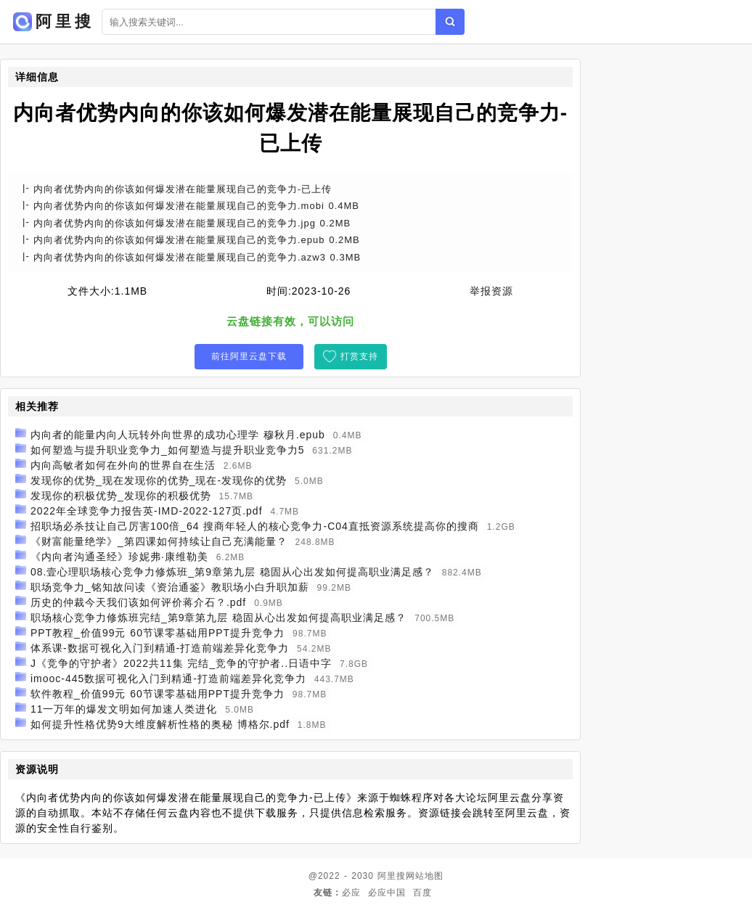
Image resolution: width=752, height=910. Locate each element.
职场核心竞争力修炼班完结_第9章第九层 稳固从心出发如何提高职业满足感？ (218, 617)
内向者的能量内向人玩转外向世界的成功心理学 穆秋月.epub (177, 434)
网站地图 (425, 876)
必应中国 (387, 893)
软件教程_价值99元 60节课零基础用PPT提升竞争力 (157, 694)
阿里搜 (391, 876)
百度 (422, 893)
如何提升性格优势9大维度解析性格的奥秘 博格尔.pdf (160, 724)
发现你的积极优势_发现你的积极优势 (120, 495)
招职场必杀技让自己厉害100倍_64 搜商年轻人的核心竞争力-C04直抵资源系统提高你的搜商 (254, 526)
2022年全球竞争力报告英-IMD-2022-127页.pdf (146, 511)
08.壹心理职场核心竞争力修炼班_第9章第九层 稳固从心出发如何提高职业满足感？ (232, 572)
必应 (351, 893)
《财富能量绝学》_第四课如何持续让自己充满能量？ (158, 541)
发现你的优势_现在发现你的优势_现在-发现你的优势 (158, 480)
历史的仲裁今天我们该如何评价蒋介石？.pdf (138, 602)
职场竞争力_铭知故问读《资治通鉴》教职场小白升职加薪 (169, 587)
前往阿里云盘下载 (249, 356)
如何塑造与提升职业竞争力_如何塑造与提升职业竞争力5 (167, 450)
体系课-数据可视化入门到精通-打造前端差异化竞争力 (159, 648)
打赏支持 (359, 356)
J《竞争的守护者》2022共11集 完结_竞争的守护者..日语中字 (181, 663)
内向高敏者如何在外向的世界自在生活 (123, 465)
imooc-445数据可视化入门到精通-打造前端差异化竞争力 (168, 678)
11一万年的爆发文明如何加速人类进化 (124, 709)
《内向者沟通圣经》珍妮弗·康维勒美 (119, 556)
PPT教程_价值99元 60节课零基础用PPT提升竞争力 (157, 633)
